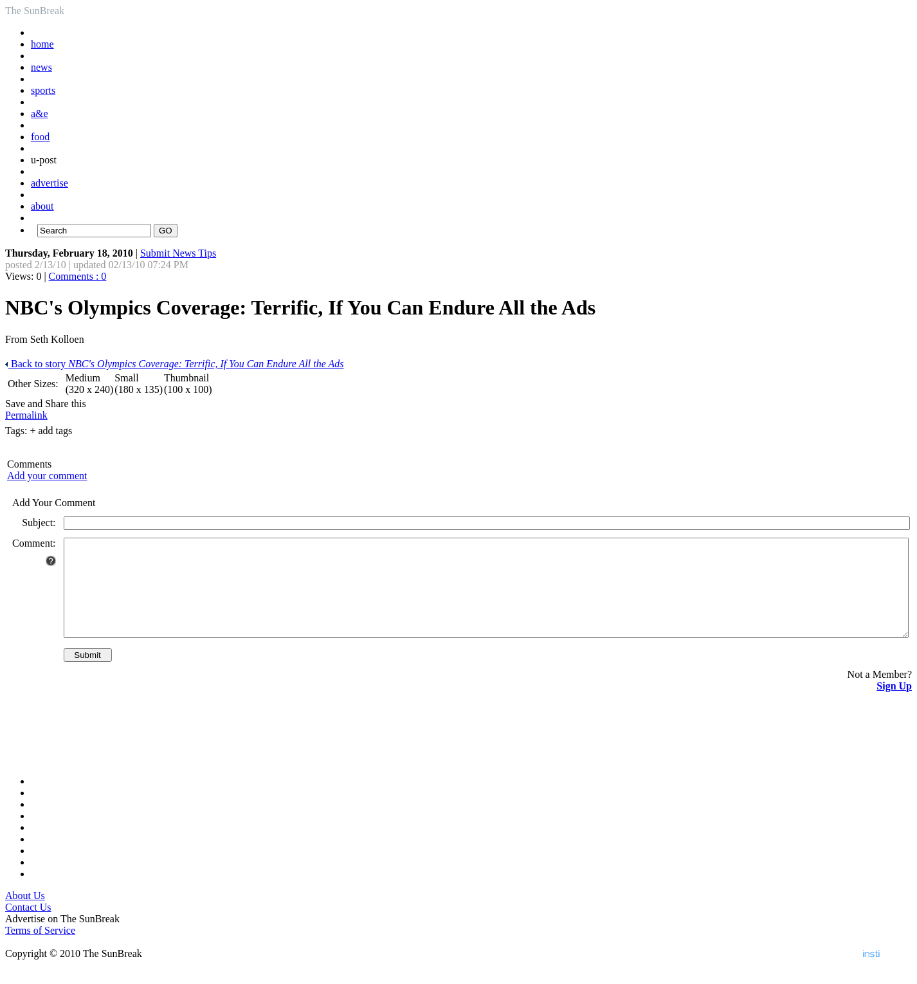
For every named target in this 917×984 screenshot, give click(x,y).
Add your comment (47, 475)
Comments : (78, 276)
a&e (39, 113)
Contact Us (28, 926)
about (42, 206)
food (40, 136)
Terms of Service (40, 949)
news (41, 67)
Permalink (26, 415)
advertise (49, 183)
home (42, 44)
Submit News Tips (178, 253)
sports (43, 90)
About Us (25, 914)
